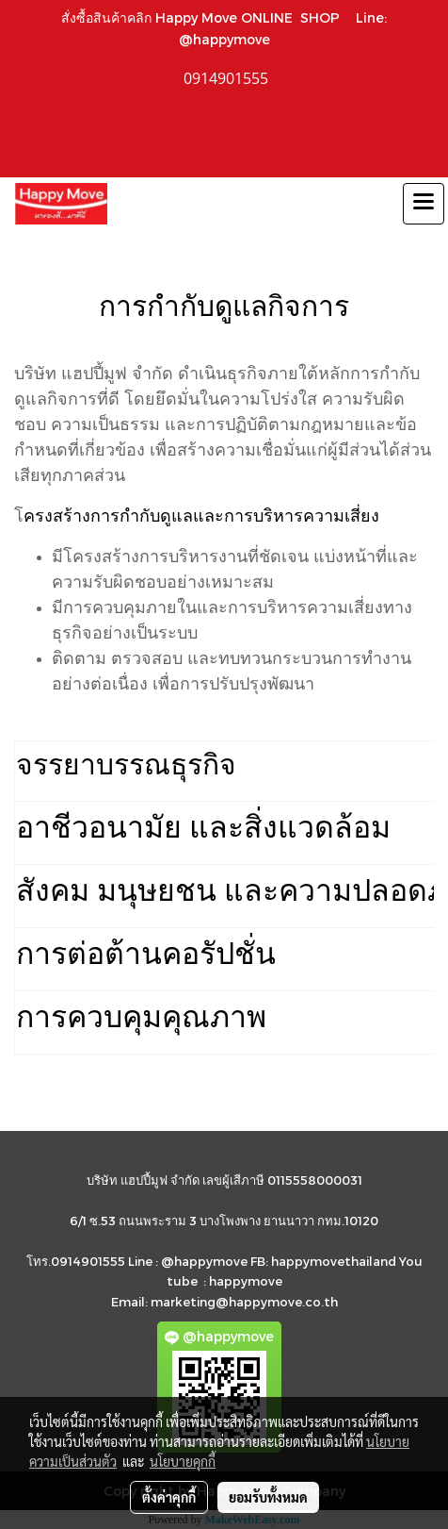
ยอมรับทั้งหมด (268, 1496)
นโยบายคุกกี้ (183, 1461)
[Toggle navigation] (423, 203)
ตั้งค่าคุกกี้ (169, 1496)
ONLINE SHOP (294, 17)
